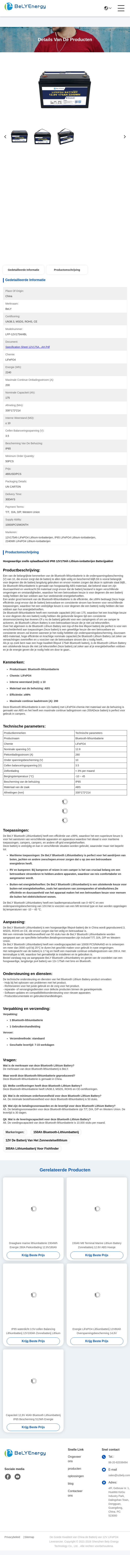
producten (74, 1468)
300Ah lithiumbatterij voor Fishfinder (32, 1148)
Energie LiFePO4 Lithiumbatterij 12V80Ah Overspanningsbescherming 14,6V (97, 1331)
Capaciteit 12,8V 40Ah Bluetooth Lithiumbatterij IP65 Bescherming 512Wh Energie (33, 1417)
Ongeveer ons (74, 1459)
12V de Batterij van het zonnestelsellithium (36, 1140)
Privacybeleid (12, 1537)
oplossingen (76, 1476)
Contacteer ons (75, 1493)
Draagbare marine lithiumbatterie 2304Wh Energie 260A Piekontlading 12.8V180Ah (33, 1245)
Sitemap (29, 1537)
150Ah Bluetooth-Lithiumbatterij (56, 1132)
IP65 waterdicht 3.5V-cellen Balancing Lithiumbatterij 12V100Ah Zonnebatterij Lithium (33, 1331)
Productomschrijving (67, 269)
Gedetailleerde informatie (23, 269)
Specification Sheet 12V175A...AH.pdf (27, 346)
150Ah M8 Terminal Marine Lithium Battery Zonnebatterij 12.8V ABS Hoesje (96, 1245)
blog (70, 1483)
